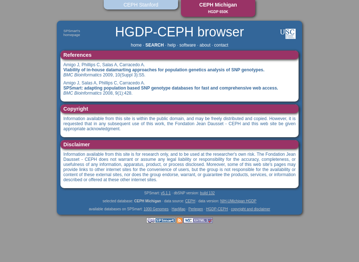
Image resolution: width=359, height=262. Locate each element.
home (136, 45)
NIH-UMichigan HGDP (238, 201)
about (205, 45)
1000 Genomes (156, 209)
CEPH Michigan (218, 8)
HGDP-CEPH (217, 209)
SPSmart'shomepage (71, 33)
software (188, 45)
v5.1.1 (166, 193)
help (171, 45)
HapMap (178, 209)
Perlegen (195, 209)
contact (221, 45)
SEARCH (154, 45)
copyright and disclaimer (250, 209)
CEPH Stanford (140, 5)
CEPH (190, 201)
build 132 (207, 193)
